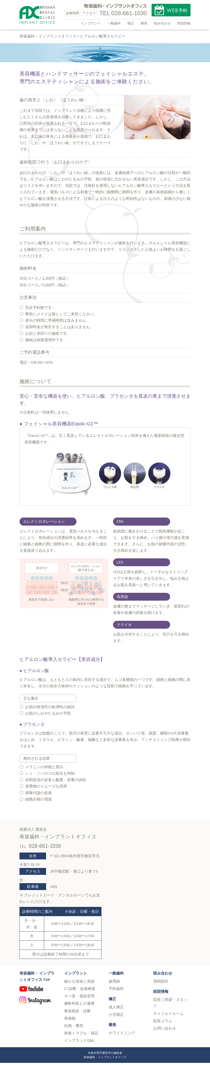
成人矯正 (116, 1009)
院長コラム (162, 1023)
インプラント (91, 23)
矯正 (130, 23)
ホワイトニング (122, 1035)
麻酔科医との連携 (79, 1005)
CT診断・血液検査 (79, 991)
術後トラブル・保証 (81, 1035)
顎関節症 (160, 983)
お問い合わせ (164, 1030)
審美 (144, 23)
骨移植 (70, 1020)
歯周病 (114, 983)
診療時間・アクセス (81, 13)
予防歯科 (116, 991)
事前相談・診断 (77, 1013)
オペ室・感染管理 (79, 998)
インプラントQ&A (79, 1042)
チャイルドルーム (168, 1015)
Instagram (38, 1003)
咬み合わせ (162, 23)
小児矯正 (116, 1016)
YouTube (38, 993)
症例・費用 (73, 1028)
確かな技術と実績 (79, 983)
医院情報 (184, 23)
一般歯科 (114, 23)
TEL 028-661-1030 (123, 13)
